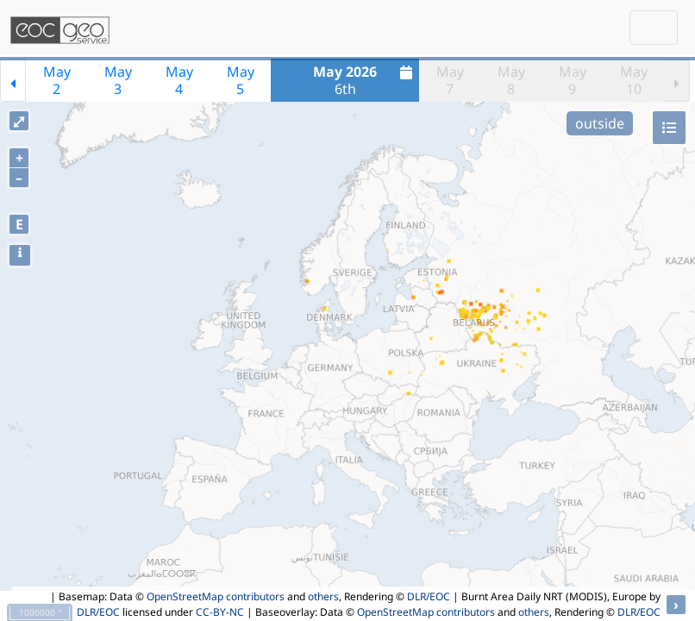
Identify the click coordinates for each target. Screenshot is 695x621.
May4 (179, 80)
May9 (572, 80)
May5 (240, 80)
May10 (634, 80)
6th (364, 80)
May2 (57, 80)
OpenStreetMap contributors (216, 596)
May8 (511, 80)
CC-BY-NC (220, 612)
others (323, 596)
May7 (450, 80)
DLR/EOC (428, 596)
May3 (118, 80)
